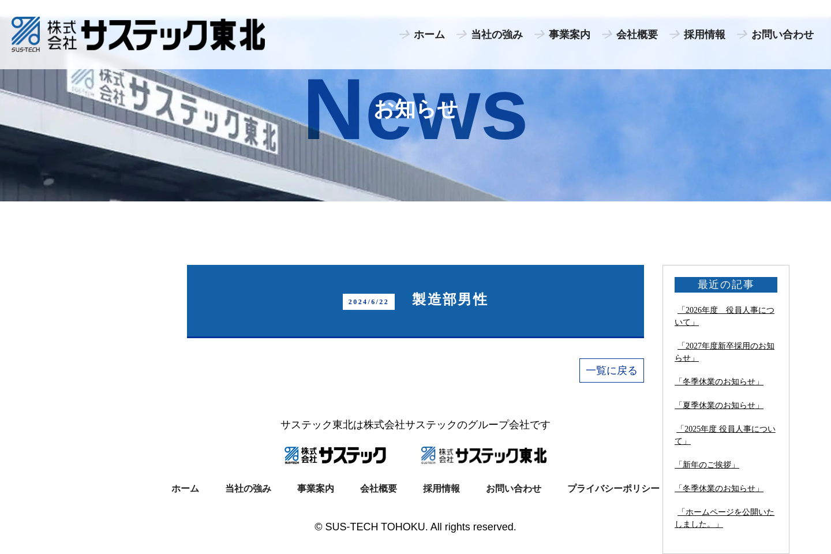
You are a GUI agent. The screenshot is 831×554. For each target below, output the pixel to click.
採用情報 (704, 34)
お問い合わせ (782, 34)
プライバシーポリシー (613, 488)
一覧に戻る (612, 370)
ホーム (429, 34)
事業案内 (569, 34)
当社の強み (497, 34)
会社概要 (637, 34)
